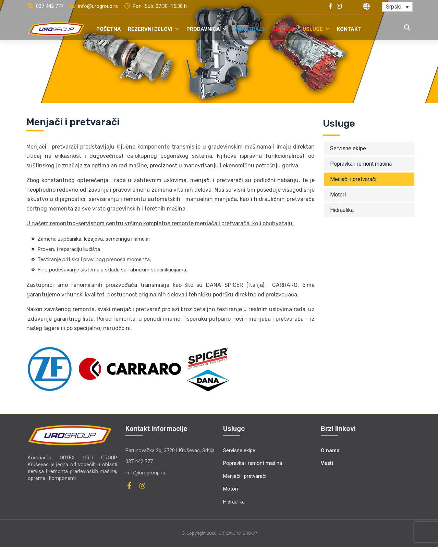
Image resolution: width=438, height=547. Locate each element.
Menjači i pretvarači (353, 179)
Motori (338, 194)
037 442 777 (46, 6)
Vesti (327, 463)
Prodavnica (206, 29)
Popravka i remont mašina (361, 164)
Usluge (316, 29)
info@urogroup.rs (94, 6)
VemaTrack (250, 29)
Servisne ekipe (348, 148)
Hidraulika (342, 210)
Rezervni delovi (154, 29)
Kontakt (349, 29)
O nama (330, 450)
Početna (108, 29)
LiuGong (284, 29)
